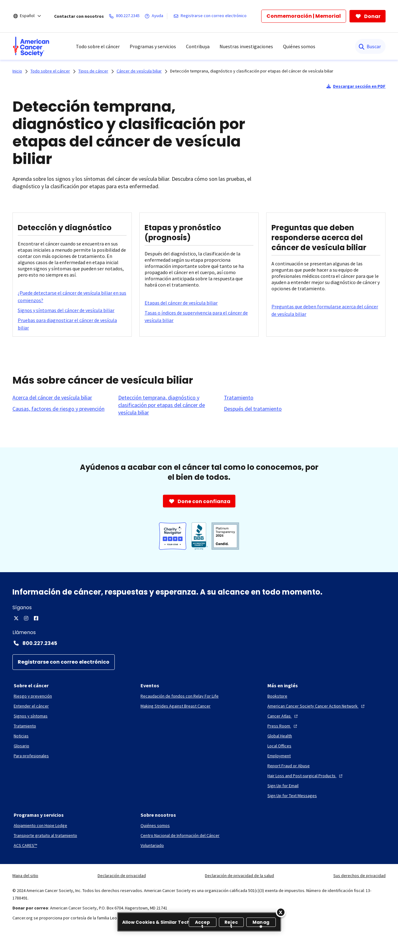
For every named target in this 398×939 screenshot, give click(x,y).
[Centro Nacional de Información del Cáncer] (180, 835)
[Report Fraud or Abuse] (288, 765)
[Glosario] (21, 746)
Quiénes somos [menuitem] (299, 46)
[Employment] (279, 755)
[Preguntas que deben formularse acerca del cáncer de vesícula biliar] (325, 310)
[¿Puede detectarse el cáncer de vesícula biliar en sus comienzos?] (72, 296)
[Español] (31, 16)
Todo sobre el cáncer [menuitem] (98, 46)
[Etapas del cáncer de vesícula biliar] (181, 302)
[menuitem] (31, 46)
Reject (231, 923)
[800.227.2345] (125, 16)
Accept (202, 923)
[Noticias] (21, 736)
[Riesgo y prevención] (33, 696)
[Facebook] (36, 618)
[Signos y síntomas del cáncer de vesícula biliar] (66, 310)
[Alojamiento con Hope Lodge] (40, 825)
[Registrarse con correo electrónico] (211, 16)
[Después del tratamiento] (253, 409)
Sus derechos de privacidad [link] (359, 875)
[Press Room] (282, 726)
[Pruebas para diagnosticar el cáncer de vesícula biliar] (72, 323)
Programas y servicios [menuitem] (153, 46)
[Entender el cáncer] (31, 706)
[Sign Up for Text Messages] (292, 795)
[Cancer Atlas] (283, 716)
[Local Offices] (279, 746)
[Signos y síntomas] (31, 716)
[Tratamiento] (238, 397)
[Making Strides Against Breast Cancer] (176, 706)
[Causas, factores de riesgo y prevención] (58, 409)
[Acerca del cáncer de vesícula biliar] (52, 397)
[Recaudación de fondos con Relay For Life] (180, 696)
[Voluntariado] (152, 845)
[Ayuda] (155, 16)
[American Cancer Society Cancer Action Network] (316, 706)
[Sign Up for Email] (282, 785)
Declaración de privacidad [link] (122, 875)
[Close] (281, 912)
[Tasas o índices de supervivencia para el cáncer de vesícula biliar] (199, 316)
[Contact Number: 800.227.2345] (199, 643)
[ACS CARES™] (25, 845)
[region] (199, 922)
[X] (16, 618)
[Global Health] (279, 736)
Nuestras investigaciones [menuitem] (246, 46)
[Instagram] (26, 618)
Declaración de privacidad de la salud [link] (239, 875)
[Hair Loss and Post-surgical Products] (305, 775)
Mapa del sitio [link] (25, 875)
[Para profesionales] (31, 755)
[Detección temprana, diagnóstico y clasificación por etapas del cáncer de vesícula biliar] (167, 405)
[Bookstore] (277, 696)
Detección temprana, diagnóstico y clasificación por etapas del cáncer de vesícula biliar (251, 71)
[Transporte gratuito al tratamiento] (45, 835)
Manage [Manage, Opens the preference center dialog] (260, 923)
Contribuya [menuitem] (198, 46)
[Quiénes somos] (155, 825)
